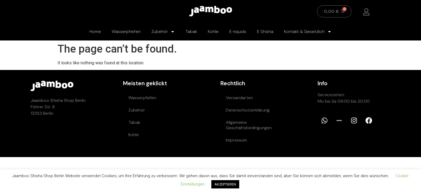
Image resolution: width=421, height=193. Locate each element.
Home (95, 31)
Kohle (213, 31)
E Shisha (265, 31)
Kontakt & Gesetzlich (308, 31)
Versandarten (239, 98)
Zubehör (163, 31)
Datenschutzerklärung (248, 110)
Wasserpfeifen (126, 31)
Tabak (191, 31)
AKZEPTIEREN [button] (225, 184)
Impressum (236, 140)
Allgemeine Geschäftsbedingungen (249, 125)
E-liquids (237, 31)
